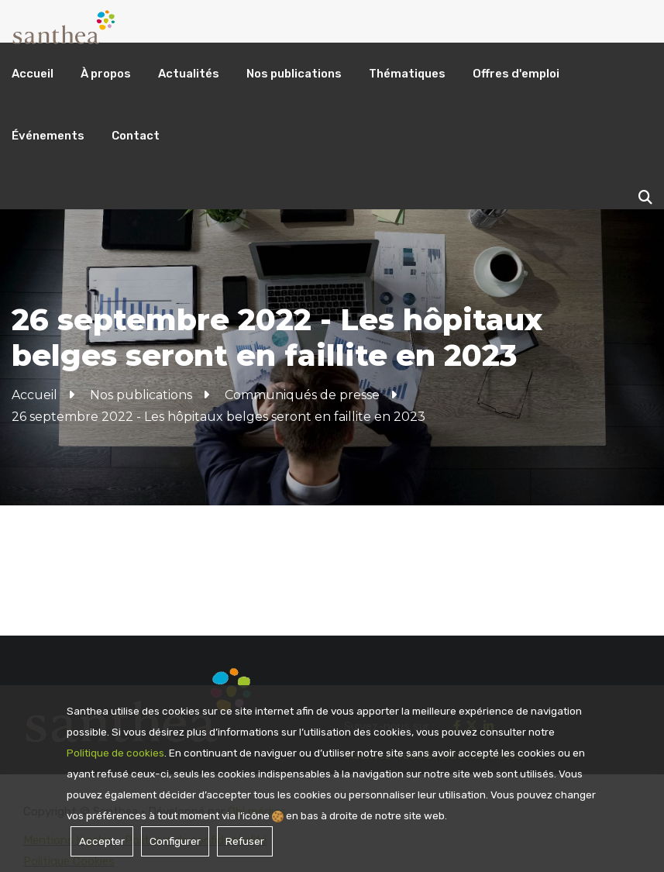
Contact (136, 136)
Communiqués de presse (302, 395)
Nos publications (294, 74)
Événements (48, 136)
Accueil (32, 74)
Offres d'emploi (516, 74)
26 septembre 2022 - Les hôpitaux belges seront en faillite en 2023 (218, 416)
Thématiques (407, 74)
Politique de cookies (115, 752)
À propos (106, 74)
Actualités (188, 74)
